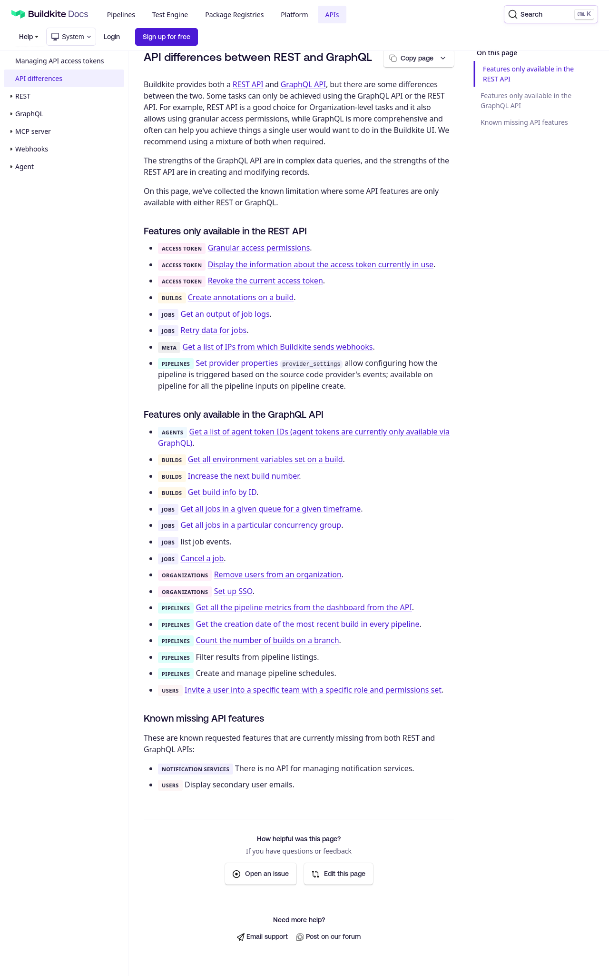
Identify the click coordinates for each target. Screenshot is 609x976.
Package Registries (234, 14)
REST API (248, 84)
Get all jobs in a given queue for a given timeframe (271, 508)
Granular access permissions (259, 248)
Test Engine (170, 14)
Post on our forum (328, 937)
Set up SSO (233, 591)
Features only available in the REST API (528, 73)
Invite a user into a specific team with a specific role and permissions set (313, 689)
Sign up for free (166, 36)
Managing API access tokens (59, 60)
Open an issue (261, 874)
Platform (294, 14)
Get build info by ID (222, 492)
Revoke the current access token (265, 281)
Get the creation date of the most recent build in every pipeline (307, 624)
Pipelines (121, 14)
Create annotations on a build (241, 297)
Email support (262, 937)
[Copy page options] (418, 58)
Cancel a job (202, 558)
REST (22, 96)
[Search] (551, 14)
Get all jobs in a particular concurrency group (261, 525)
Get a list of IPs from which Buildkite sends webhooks (278, 347)
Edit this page (338, 874)
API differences (38, 78)
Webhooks (31, 148)
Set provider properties (237, 363)
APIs (332, 14)
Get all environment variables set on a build (265, 459)
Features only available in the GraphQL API (526, 100)
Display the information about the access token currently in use (320, 264)
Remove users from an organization (278, 574)
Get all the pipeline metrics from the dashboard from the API (304, 607)
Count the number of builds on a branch (267, 640)
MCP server (33, 131)
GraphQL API (303, 84)
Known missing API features (524, 122)
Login (112, 36)
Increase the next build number (243, 476)
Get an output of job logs (225, 314)
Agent (24, 166)
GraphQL (29, 113)
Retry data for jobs (214, 330)
